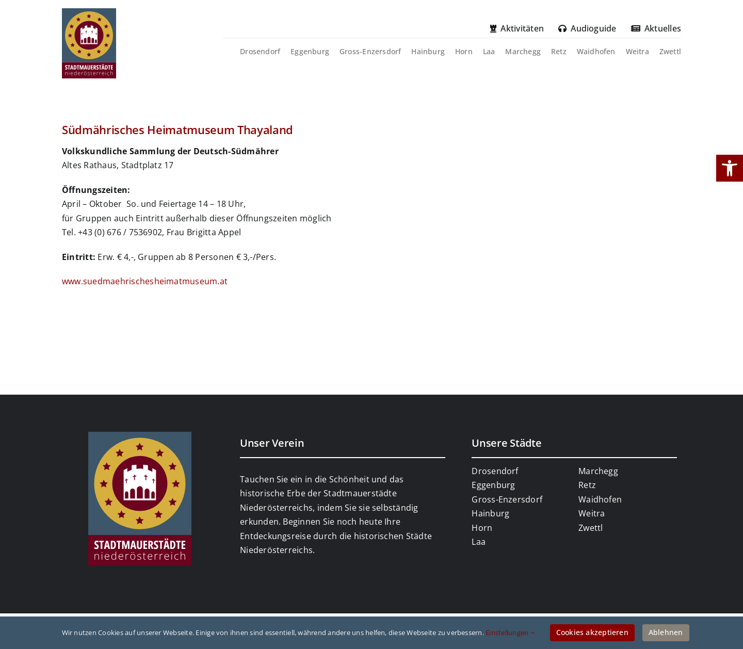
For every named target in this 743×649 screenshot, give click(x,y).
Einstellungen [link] (510, 632)
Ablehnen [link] (666, 632)
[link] (729, 168)
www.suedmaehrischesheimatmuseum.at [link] (145, 281)
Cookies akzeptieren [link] (592, 632)
